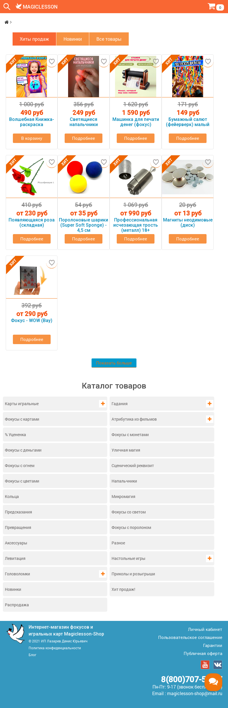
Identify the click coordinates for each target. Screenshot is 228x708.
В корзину (31, 138)
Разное (118, 542)
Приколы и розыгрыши (133, 573)
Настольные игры (128, 558)
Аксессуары (16, 542)
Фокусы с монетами (130, 434)
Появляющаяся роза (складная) (32, 222)
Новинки (13, 589)
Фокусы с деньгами (23, 449)
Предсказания (18, 511)
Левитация (15, 558)
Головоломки (17, 573)
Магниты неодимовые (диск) (188, 222)
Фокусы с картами (22, 418)
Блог (32, 654)
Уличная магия (126, 449)
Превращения (18, 527)
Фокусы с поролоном (131, 527)
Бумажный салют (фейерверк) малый (187, 122)
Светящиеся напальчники (84, 122)
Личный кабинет (205, 629)
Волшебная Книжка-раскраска (31, 122)
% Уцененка (15, 434)
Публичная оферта (203, 653)
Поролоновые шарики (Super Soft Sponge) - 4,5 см (83, 225)
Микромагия (123, 496)
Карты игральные (22, 403)
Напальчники (124, 480)
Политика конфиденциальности (55, 647)
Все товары (109, 39)
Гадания (120, 403)
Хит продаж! (123, 589)
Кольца (12, 496)
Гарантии (212, 645)
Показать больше (114, 363)
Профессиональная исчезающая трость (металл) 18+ (135, 225)
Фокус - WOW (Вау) (31, 320)
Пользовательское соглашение (190, 637)
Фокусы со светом (129, 511)
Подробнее (83, 138)
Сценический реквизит (133, 465)
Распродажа (17, 604)
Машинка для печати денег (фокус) (135, 122)
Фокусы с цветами (22, 480)
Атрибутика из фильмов (134, 418)
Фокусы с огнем (19, 465)
